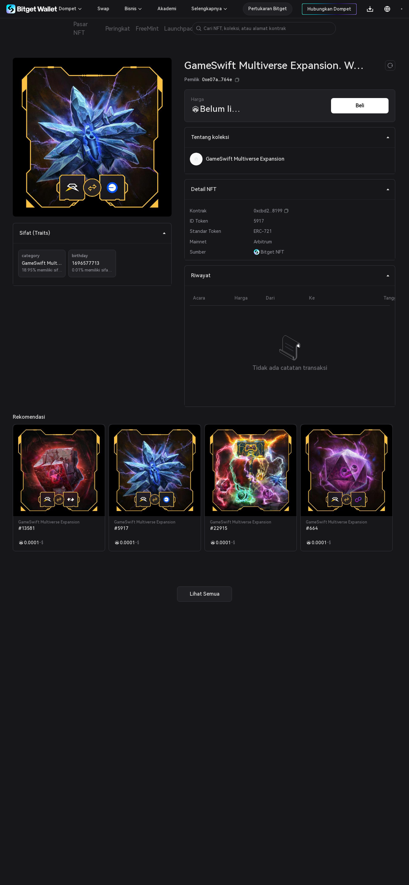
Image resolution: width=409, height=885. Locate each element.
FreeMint (147, 28)
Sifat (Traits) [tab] (92, 233)
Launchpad (179, 28)
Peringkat (117, 28)
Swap (103, 8)
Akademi (167, 8)
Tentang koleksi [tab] (290, 137)
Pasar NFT (80, 28)
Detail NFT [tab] (290, 189)
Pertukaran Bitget (267, 8)
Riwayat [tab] (290, 275)
